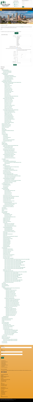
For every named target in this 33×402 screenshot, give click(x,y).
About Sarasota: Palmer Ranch (7, 251)
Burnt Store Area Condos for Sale (9, 83)
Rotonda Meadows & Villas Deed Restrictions (10, 76)
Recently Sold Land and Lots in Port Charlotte (10, 181)
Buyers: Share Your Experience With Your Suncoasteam (10, 339)
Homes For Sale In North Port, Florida (8, 146)
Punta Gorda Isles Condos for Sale (9, 91)
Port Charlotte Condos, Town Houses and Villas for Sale (10, 170)
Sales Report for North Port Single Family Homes (12, 301)
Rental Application (5, 187)
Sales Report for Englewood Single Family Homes (12, 300)
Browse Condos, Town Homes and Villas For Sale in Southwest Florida (12, 82)
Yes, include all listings (19, 48)
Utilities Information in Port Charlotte (8, 182)
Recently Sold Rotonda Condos (9, 228)
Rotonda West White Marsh (6, 246)
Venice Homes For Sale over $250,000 (9, 333)
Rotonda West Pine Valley (6, 244)
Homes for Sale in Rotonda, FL (7, 221)
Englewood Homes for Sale (8, 113)
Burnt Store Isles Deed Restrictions (9, 75)
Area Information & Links (5, 73)
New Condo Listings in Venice (7, 324)
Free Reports (3, 131)
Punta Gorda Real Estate (5, 188)
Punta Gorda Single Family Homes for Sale (8, 198)
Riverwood (4, 164)
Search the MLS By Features (5, 285)
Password (2, 353)
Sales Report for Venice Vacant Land (10, 315)
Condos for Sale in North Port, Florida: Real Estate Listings (10, 145)
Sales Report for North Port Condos (10, 292)
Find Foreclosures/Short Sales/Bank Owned (22, 50)
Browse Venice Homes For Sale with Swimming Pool (11, 332)
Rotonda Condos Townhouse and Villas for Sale (9, 231)
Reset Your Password (4, 211)
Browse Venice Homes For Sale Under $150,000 (10, 331)
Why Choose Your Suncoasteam (7, 72)
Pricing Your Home (5, 138)
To (21, 57)
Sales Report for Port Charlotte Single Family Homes (12, 302)
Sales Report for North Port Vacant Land (11, 310)
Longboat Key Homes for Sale (8, 114)
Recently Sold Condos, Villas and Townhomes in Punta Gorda (11, 196)
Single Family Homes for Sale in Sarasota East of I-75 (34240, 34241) (13, 277)
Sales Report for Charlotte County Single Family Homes (13, 299)
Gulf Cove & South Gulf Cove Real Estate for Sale (9, 161)
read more (30, 370)
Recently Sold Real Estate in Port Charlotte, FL (9, 178)
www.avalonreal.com (3, 394)
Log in (12, 399)
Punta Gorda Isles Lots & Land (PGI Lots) (8, 206)
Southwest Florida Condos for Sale (9, 97)
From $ (17, 54)
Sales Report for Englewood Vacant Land (11, 309)
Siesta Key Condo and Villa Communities (8, 282)
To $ (22, 54)
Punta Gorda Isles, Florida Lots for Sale (10, 105)
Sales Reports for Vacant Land (8, 307)
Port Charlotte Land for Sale (6, 171)
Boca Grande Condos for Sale (8, 214)
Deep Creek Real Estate (6, 189)
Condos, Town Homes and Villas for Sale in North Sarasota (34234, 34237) (14, 262)
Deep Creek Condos (7, 84)
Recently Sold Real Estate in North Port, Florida (9, 154)
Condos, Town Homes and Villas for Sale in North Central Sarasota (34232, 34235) (15, 261)
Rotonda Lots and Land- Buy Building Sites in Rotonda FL (10, 236)
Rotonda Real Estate (4, 212)
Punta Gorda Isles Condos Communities (8, 205)
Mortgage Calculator (4, 143)
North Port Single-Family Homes (9, 115)
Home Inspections (5, 136)
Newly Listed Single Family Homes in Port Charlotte (11, 174)
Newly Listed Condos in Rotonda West (9, 223)
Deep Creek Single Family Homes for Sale (10, 190)
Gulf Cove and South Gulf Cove (7, 172)
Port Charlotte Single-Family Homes (9, 116)
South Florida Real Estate (5, 317)
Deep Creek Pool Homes (8, 191)
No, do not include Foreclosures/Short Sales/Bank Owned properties (24, 49)
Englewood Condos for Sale (8, 85)
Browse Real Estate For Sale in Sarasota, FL (8, 254)
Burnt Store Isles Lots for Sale (8, 99)
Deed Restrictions (5, 74)
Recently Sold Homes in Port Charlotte (9, 179)
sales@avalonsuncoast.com (6, 376)
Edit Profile (15, 399)
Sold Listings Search (6, 316)
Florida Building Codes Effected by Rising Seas (8, 130)
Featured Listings (4, 129)
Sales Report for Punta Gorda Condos (10, 294)
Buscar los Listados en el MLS (6, 123)
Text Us (16, 6)
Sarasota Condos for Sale (8, 92)
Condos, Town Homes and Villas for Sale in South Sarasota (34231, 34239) (14, 268)
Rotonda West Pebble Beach (6, 243)
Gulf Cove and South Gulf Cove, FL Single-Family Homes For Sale (13, 162)
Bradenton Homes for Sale (6, 253)
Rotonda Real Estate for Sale (7, 237)
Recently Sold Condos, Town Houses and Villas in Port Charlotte (13, 180)
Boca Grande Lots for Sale (8, 215)
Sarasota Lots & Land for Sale (8, 106)
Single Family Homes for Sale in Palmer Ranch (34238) (11, 276)
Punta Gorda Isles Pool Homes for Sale (9, 204)
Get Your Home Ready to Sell (7, 137)
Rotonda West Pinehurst (6, 245)
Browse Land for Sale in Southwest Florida (8, 98)
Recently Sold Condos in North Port (9, 155)
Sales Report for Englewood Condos (10, 291)
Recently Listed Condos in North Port (9, 153)
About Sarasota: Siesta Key (6, 252)
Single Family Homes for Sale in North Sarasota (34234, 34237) (12, 275)
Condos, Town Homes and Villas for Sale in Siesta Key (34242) (12, 266)
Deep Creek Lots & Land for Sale (9, 100)
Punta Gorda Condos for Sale (8, 90)
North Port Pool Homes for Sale (9, 147)
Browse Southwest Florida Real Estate (7, 81)
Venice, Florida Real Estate (5, 323)
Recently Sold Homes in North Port (9, 156)
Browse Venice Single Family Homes (9, 122)
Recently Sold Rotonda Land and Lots (9, 230)
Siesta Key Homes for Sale (8, 121)
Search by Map (4, 283)
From (17, 57)
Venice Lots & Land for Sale (8, 107)
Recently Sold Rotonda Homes (8, 229)
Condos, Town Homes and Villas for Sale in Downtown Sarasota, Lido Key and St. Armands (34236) (17, 259)
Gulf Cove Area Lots (7, 163)
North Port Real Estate (5, 144)
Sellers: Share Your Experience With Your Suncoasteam (10, 340)
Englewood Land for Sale (6, 220)
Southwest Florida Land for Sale (9, 108)
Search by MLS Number (5, 284)
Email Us (16, 4)
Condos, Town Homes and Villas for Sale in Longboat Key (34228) (13, 260)
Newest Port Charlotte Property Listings (8, 173)
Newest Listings (5, 222)
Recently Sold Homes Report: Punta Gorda (8, 197)
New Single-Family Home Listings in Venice (8, 325)
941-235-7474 (16, 2)
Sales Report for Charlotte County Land (11, 308)
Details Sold (3, 128)
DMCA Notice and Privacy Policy (4, 396)
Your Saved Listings (4, 341)
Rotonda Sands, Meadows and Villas (7, 238)
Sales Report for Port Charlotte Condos (11, 293)
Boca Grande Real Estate (6, 213)
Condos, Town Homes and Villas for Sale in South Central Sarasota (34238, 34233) (15, 267)
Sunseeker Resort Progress (5, 322)
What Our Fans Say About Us (5, 338)
